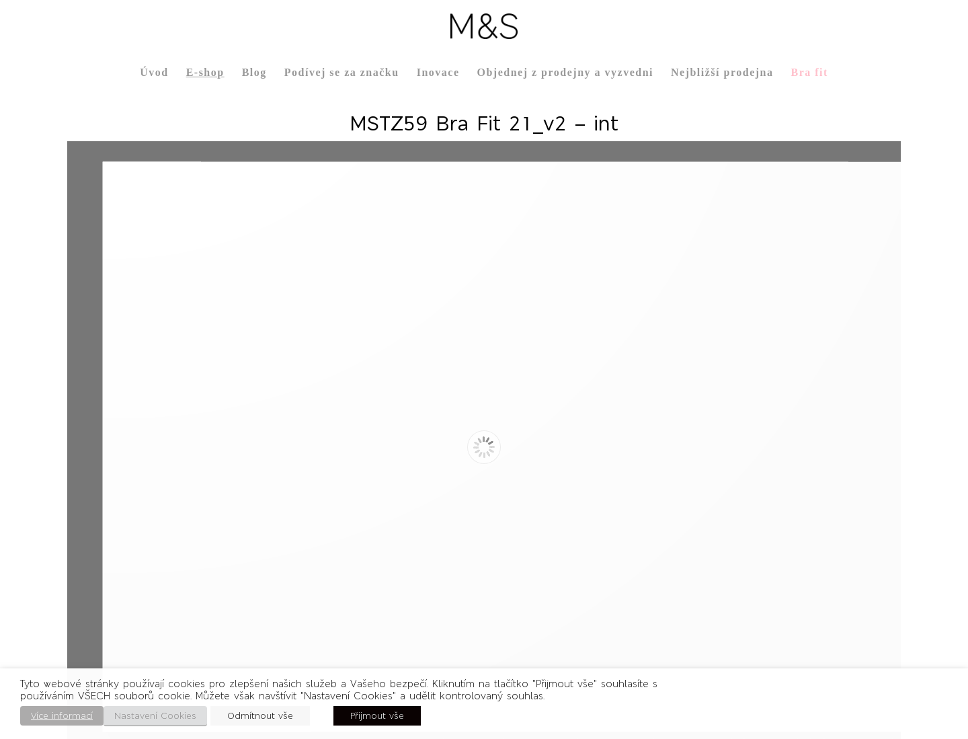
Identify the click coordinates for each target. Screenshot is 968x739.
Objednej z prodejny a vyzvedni (565, 72)
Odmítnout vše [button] (260, 716)
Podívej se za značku (341, 72)
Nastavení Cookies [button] (155, 716)
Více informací (62, 716)
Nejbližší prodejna (722, 72)
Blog (254, 72)
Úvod (154, 72)
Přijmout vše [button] (377, 716)
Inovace (438, 72)
